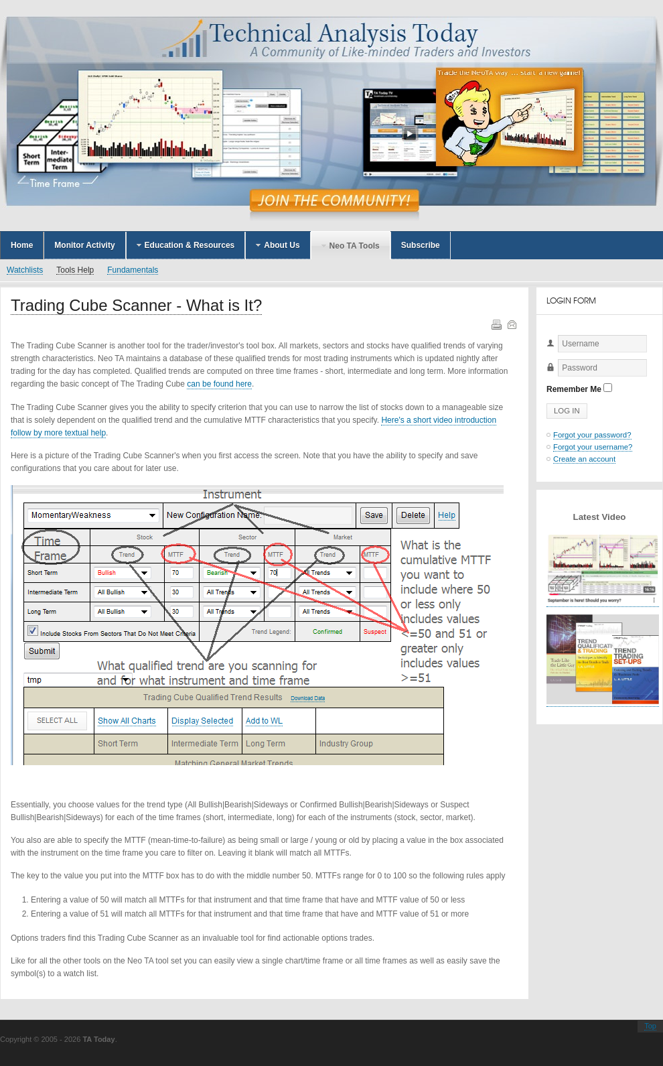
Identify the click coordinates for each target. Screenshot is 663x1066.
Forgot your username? (592, 447)
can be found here (219, 384)
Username (546, 352)
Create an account (584, 459)
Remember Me (573, 389)
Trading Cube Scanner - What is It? (136, 305)
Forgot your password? (592, 435)
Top (650, 1026)
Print (495, 323)
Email (511, 323)
